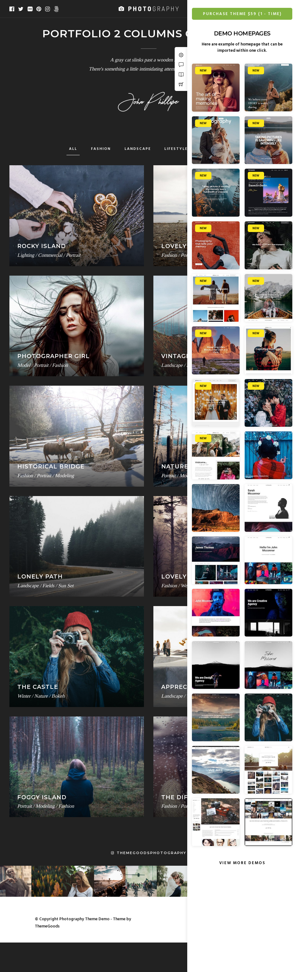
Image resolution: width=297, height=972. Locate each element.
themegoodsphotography (148, 853)
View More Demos (242, 863)
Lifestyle (176, 149)
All (73, 149)
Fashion (101, 149)
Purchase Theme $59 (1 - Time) (242, 14)
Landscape (138, 149)
